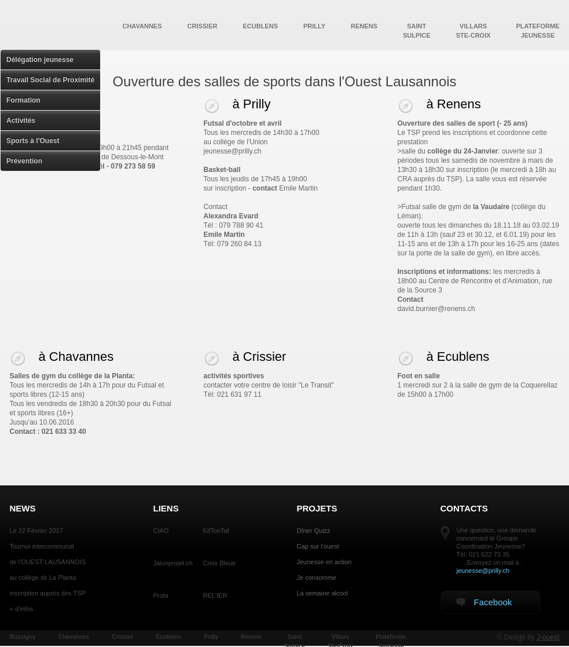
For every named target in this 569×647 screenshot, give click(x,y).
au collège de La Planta (43, 577)
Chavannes (141, 26)
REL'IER (215, 595)
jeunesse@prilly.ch (483, 570)
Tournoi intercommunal (42, 546)
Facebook (484, 602)
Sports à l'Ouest (33, 141)
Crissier (203, 26)
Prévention (24, 161)
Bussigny (23, 637)
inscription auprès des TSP (48, 593)
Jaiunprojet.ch (173, 563)
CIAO (161, 530)
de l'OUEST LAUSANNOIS (48, 561)
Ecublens (260, 26)
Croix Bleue (219, 563)
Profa (160, 595)
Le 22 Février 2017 (36, 530)
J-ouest (548, 637)
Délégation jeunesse (40, 60)
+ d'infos (22, 608)
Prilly (314, 26)
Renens (364, 26)
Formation (23, 100)
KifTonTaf (216, 530)
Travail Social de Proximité (50, 80)
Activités (20, 120)
